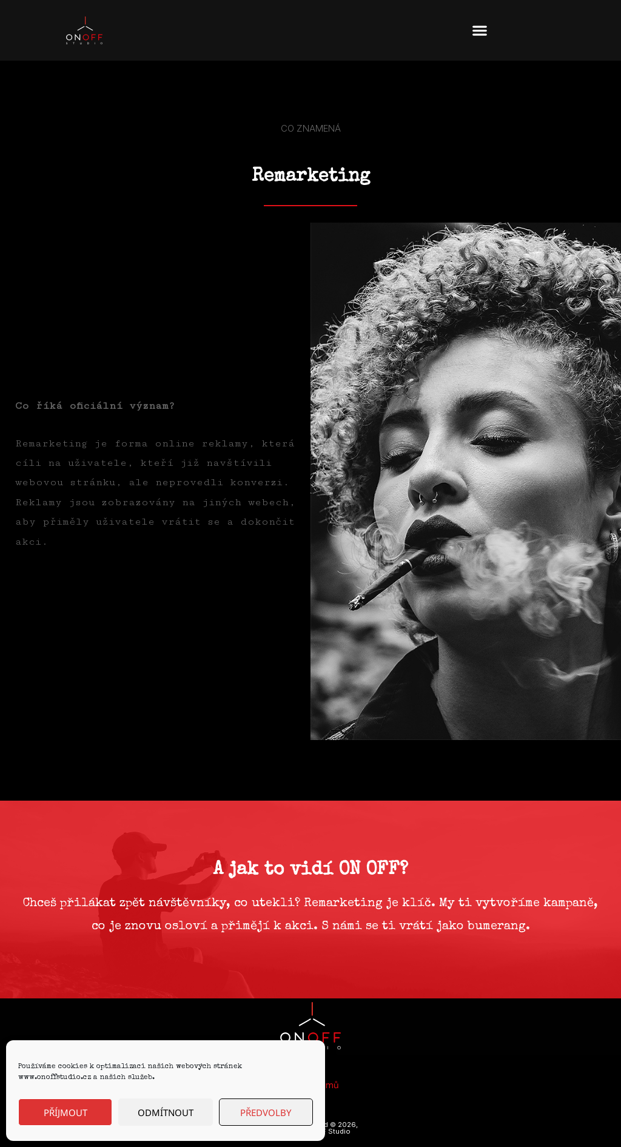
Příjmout (65, 1112)
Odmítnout (165, 1112)
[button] (479, 30)
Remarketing (311, 177)
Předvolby (265, 1112)
